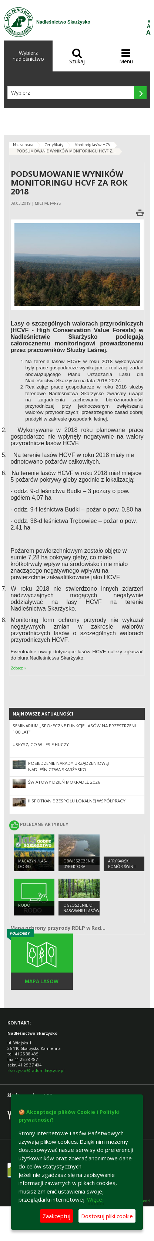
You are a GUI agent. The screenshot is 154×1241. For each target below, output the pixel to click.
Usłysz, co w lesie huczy (41, 744)
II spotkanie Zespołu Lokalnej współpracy (76, 801)
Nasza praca (23, 144)
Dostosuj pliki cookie (107, 1216)
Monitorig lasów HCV (92, 144)
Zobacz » (18, 668)
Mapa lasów (41, 981)
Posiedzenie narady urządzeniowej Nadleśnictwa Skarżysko (68, 766)
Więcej (95, 1199)
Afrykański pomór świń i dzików (121, 866)
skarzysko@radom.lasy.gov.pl (35, 1070)
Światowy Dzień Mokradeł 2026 (64, 782)
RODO (24, 905)
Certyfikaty (53, 144)
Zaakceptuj (56, 1216)
